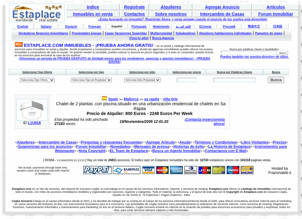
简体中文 (254, 26)
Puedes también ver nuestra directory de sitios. (254, 56)
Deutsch (71, 26)
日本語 (277, 26)
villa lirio (170, 99)
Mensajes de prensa (151, 146)
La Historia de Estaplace (229, 146)
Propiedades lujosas (86, 33)
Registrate (134, 7)
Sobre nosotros (170, 14)
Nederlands (161, 26)
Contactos (134, 14)
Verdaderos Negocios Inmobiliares (43, 33)
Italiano (46, 26)
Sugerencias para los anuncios (45, 146)
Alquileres (170, 7)
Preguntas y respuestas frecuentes (111, 142)
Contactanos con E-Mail (225, 151)
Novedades (120, 146)
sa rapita (151, 99)
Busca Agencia (163, 38)
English (22, 26)
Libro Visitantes (255, 142)
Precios (279, 142)
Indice (93, 7)
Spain (113, 99)
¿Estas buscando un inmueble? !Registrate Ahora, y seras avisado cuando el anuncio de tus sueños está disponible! (182, 19)
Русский (229, 26)
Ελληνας (205, 26)
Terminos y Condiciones (216, 142)
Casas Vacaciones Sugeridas (126, 33)
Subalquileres (186, 33)
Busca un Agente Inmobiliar (177, 151)
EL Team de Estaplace (129, 151)
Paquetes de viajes (269, 33)
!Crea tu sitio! (139, 38)
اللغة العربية (183, 26)
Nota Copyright (92, 151)
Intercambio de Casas (222, 14)
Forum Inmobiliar (275, 14)
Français (94, 26)
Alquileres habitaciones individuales (225, 33)
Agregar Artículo (160, 142)
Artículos (275, 7)
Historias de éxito (189, 146)
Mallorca (131, 99)
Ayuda (184, 142)
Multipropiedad (161, 33)
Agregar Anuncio (222, 7)
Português (139, 26)
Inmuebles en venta (93, 14)
